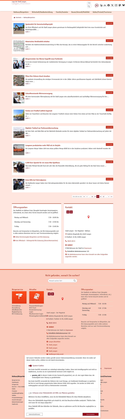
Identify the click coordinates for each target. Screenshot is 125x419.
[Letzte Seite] (111, 196)
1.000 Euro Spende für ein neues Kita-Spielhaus (42, 163)
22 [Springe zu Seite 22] (103, 196)
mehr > (27, 32)
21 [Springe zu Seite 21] (100, 196)
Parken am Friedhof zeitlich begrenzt (38, 111)
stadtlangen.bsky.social (56, 354)
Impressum (88, 248)
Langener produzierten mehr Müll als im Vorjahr (42, 145)
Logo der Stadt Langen (19, 1)
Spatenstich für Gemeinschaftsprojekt (39, 24)
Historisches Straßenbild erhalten (37, 41)
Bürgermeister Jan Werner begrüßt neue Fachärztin (44, 59)
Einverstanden (91, 414)
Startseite (18, 17)
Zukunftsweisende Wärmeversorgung (38, 93)
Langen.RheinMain (54, 341)
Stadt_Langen (53, 345)
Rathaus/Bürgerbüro (29, 17)
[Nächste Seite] (108, 196)
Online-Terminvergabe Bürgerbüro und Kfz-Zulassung (32, 237)
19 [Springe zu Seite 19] (95, 196)
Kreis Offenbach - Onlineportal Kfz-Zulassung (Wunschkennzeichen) (36, 240)
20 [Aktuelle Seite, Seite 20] (97, 196)
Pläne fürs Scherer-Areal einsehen (37, 76)
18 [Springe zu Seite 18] (92, 196)
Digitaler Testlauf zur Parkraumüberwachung (41, 128)
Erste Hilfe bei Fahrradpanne (35, 180)
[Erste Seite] (84, 196)
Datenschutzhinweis (34, 414)
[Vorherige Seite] (87, 196)
